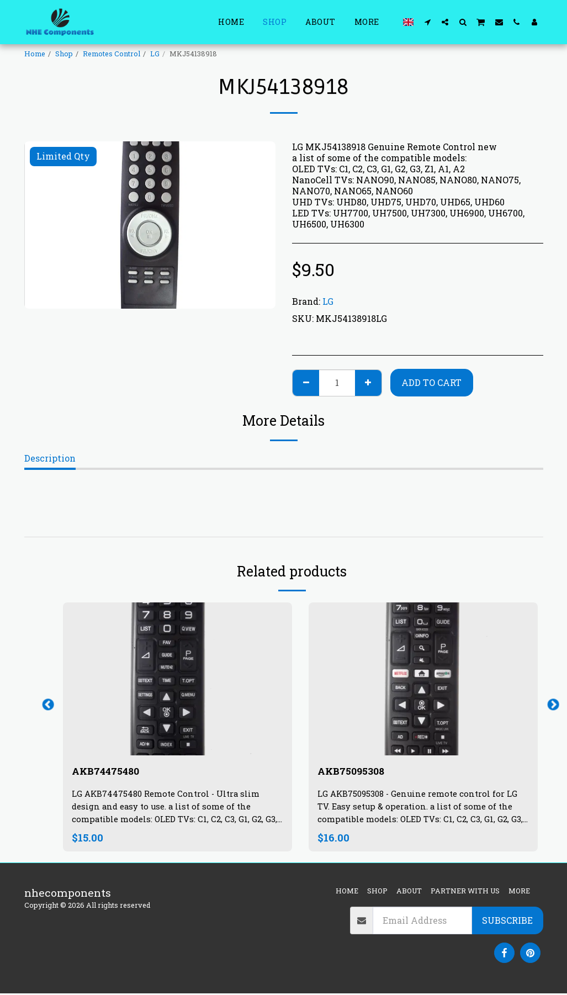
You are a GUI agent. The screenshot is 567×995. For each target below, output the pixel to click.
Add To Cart (431, 382)
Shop (64, 53)
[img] (177, 678)
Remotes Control (111, 53)
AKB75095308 (354, 772)
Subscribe (507, 922)
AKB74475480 (110, 772)
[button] (427, 22)
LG (155, 53)
